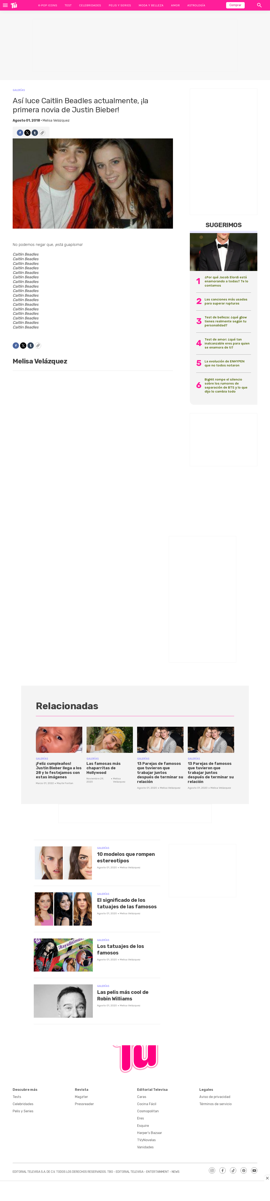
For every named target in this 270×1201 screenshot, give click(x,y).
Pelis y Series (120, 5)
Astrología (196, 5)
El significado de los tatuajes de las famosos (124, 906)
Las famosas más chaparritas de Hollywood (103, 768)
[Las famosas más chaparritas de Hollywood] (109, 740)
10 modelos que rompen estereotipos (126, 857)
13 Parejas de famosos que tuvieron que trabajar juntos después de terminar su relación (160, 772)
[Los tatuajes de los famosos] (63, 955)
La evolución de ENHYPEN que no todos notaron (224, 363)
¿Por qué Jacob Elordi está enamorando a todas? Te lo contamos (226, 281)
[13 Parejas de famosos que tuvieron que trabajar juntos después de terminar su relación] (160, 740)
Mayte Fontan (65, 783)
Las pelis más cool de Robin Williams (126, 995)
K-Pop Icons (47, 5)
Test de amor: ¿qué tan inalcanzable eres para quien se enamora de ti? (227, 343)
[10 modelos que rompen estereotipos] (63, 863)
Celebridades (90, 5)
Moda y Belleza (151, 5)
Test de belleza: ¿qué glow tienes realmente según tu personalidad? (226, 321)
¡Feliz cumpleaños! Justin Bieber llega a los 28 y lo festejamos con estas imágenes (59, 770)
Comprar (235, 5)
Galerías (19, 90)
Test (68, 5)
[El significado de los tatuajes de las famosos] (63, 909)
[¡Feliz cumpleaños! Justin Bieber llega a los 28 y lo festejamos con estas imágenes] (59, 740)
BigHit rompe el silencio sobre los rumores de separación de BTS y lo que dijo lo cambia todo (226, 385)
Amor (175, 5)
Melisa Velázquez (56, 120)
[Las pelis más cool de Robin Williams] (63, 1001)
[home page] (14, 5)
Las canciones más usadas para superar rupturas (226, 301)
